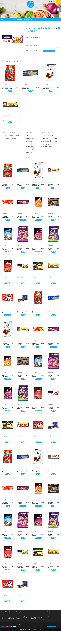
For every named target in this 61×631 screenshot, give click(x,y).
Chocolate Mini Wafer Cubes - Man (7, 88)
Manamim (30, 33)
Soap (32, 616)
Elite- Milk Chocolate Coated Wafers (4, 281)
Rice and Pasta (3, 620)
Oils (1, 619)
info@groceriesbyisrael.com (51, 626)
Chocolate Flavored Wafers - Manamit (4, 313)
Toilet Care (40, 617)
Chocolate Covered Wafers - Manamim (50, 218)
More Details (57, 47)
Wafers (14, 19)
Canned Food (3, 616)
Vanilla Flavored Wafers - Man (26, 88)
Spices (9, 616)
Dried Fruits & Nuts (11, 618)
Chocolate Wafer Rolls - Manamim (20, 281)
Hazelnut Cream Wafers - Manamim (50, 250)
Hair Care (17, 616)
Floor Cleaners (40, 616)
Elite (35, 213)
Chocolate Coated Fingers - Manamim (7, 119)
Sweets (2, 618)
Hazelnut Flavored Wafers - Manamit (34, 281)
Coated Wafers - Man (20, 312)
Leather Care (33, 618)
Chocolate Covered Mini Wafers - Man (47, 88)
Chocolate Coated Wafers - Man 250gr (51, 281)
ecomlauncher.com (37, 629)
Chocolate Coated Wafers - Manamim (19, 250)
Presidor (5, 213)
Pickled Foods (10, 620)
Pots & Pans (49, 616)
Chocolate (9, 617)
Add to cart (49, 51)
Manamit (35, 277)
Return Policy (25, 625)
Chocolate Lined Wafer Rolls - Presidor (5, 218)
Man (6, 84)
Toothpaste (18, 618)
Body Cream (18, 617)
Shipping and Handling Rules (28, 626)
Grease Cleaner (34, 617)
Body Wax (24, 616)
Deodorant (25, 617)
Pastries (8, 19)
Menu (2, 19)
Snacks (2, 617)
